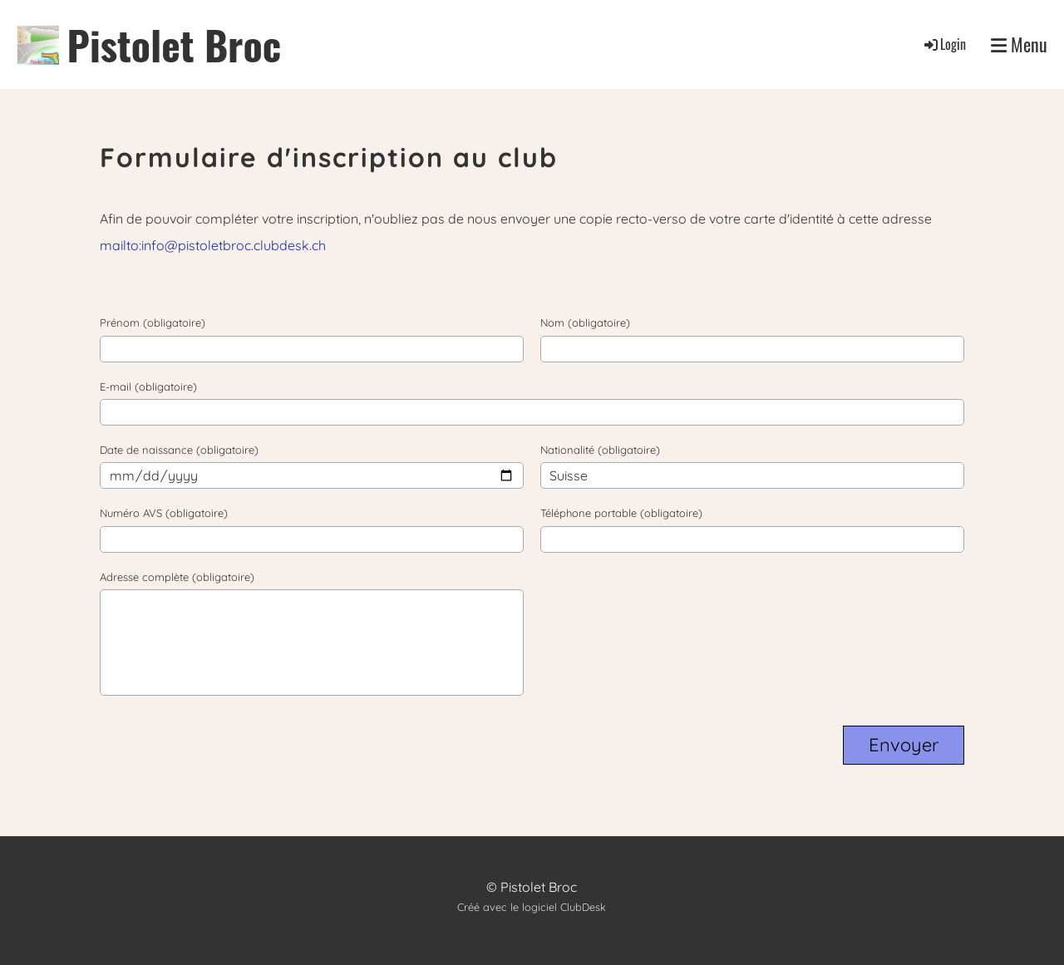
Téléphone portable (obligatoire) (621, 512)
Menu (1019, 44)
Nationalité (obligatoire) (600, 449)
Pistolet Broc (174, 44)
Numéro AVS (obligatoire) (164, 512)
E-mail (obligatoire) (148, 386)
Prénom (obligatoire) (152, 322)
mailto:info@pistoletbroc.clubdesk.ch (213, 245)
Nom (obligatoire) (585, 322)
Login (944, 44)
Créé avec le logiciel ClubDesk (531, 906)
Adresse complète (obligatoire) (177, 576)
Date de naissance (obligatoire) (179, 449)
